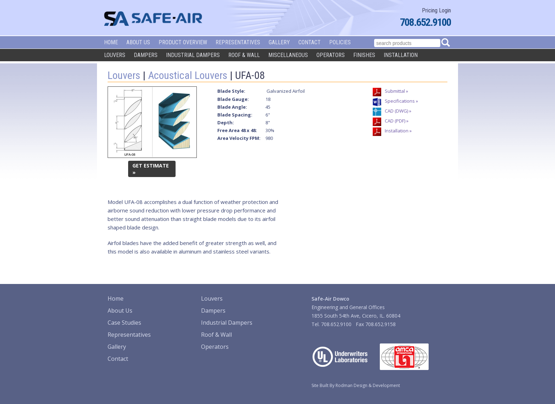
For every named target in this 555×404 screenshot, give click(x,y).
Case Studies (124, 322)
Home (111, 42)
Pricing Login (436, 10)
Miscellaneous (288, 55)
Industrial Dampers (193, 55)
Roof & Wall (244, 55)
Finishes (364, 55)
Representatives (238, 42)
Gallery (279, 42)
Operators (330, 55)
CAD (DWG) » (398, 111)
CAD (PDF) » (396, 121)
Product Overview (183, 42)
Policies (340, 42)
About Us (138, 42)
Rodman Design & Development (368, 385)
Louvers (114, 55)
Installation (401, 55)
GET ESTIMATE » (150, 169)
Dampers (146, 55)
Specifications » (401, 101)
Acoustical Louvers (187, 75)
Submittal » (396, 91)
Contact (309, 42)
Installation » (398, 130)
